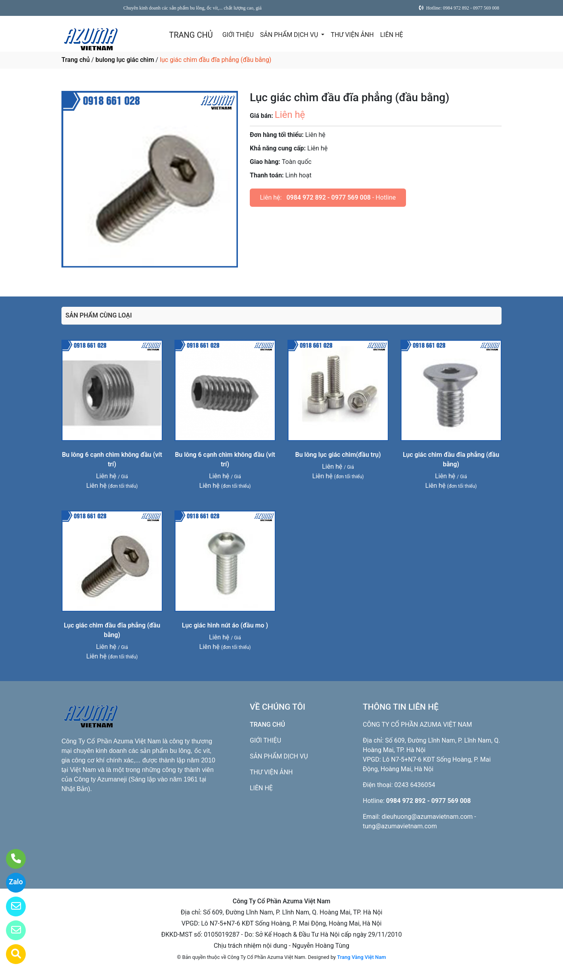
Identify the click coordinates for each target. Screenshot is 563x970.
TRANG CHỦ (191, 35)
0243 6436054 (414, 785)
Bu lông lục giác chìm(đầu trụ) (338, 454)
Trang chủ (75, 60)
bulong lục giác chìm (125, 60)
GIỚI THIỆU (238, 34)
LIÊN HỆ (391, 34)
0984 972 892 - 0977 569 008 (328, 197)
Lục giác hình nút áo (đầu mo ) (225, 625)
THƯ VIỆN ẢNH (352, 34)
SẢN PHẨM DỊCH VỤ (290, 34)
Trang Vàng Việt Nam (361, 957)
